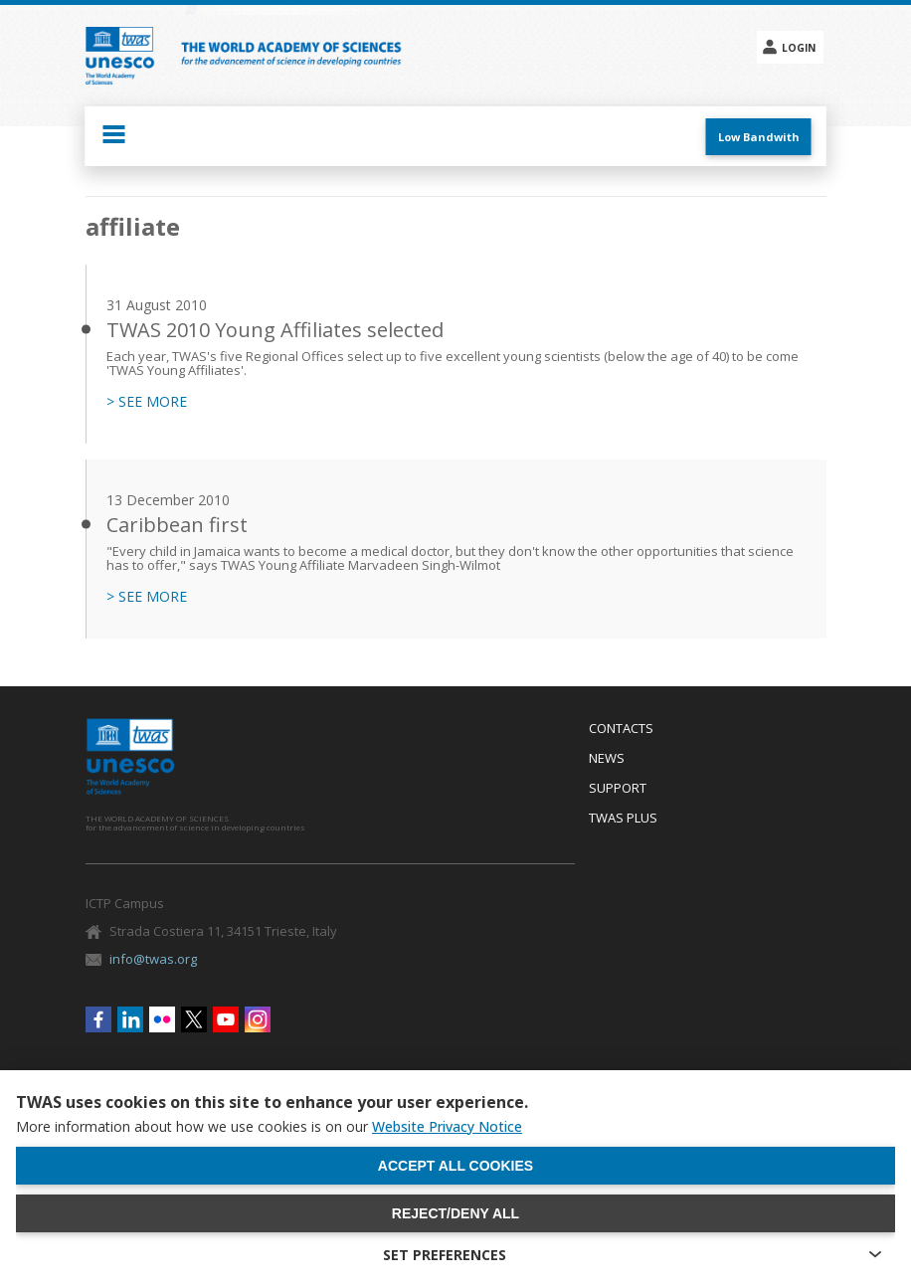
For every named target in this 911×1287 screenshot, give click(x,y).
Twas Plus (623, 819)
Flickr (162, 1019)
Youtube (226, 1019)
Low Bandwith (759, 136)
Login (799, 48)
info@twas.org (153, 959)
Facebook (98, 1019)
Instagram (258, 1019)
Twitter (194, 1019)
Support (617, 789)
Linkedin (130, 1019)
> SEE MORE (146, 402)
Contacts (621, 729)
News (607, 759)
